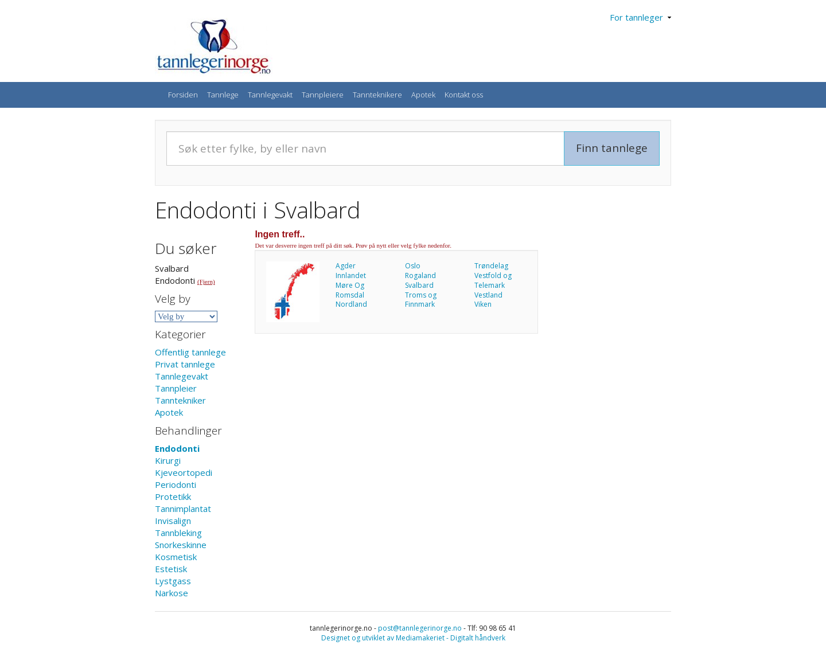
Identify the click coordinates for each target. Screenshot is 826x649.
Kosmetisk (176, 556)
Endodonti (177, 448)
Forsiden (183, 94)
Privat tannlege (185, 364)
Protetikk (173, 496)
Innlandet (351, 275)
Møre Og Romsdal (350, 290)
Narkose (171, 593)
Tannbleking (178, 532)
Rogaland (420, 275)
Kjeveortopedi (183, 472)
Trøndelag (491, 266)
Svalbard (419, 285)
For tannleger (640, 17)
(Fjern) (206, 281)
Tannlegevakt (270, 94)
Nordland (351, 304)
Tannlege (223, 94)
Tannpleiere (323, 94)
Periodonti (175, 484)
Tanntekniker (180, 400)
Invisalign (173, 520)
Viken (483, 304)
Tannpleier (176, 388)
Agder (346, 266)
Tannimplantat (183, 508)
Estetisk (171, 568)
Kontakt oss (464, 94)
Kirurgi (168, 460)
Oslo (412, 266)
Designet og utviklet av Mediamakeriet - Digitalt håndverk (413, 638)
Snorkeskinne (180, 544)
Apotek (423, 94)
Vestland (488, 295)
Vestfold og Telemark (493, 280)
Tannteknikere (377, 94)
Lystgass (173, 581)
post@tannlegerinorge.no (420, 628)
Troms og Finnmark (421, 300)
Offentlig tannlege (190, 352)
